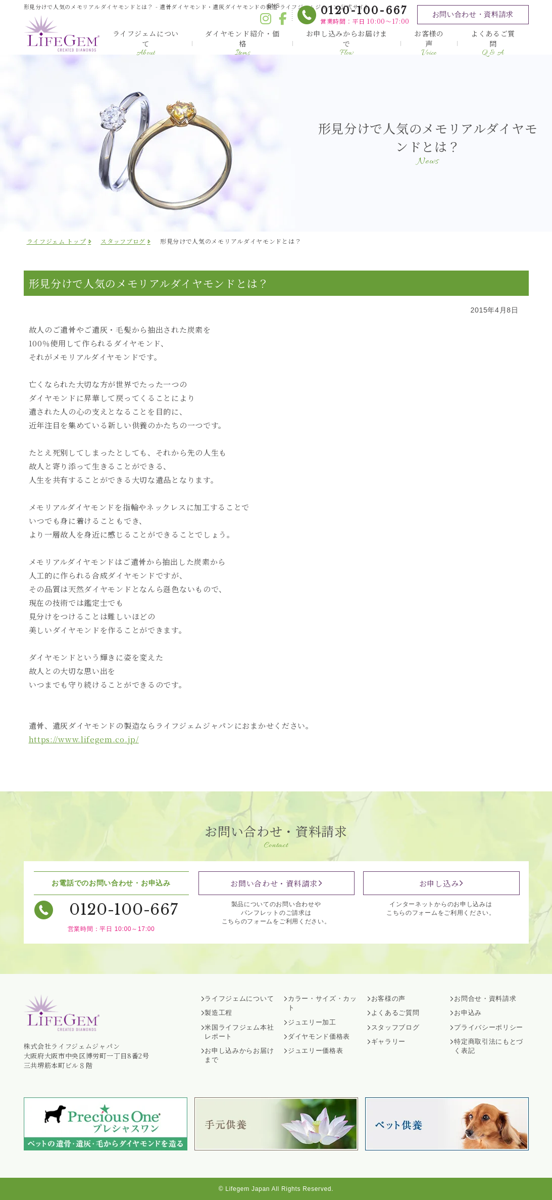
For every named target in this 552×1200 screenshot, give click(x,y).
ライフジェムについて (146, 43)
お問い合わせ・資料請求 (472, 14)
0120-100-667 (363, 11)
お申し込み (439, 883)
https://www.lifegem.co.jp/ (84, 739)
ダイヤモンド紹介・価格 (242, 43)
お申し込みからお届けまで (347, 43)
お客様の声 (429, 43)
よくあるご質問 (493, 43)
